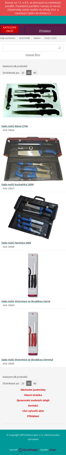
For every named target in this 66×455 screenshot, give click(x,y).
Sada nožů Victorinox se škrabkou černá (25, 301)
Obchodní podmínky (33, 389)
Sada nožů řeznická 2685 (16, 242)
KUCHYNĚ (24, 38)
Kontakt (33, 405)
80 (34, 72)
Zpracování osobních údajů (33, 400)
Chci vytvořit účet (33, 411)
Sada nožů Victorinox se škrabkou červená (27, 359)
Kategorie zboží (9, 29)
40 (28, 72)
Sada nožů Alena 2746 (14, 126)
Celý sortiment (7, 38)
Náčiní (37, 38)
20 (22, 72)
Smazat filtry (33, 54)
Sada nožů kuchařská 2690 (17, 184)
